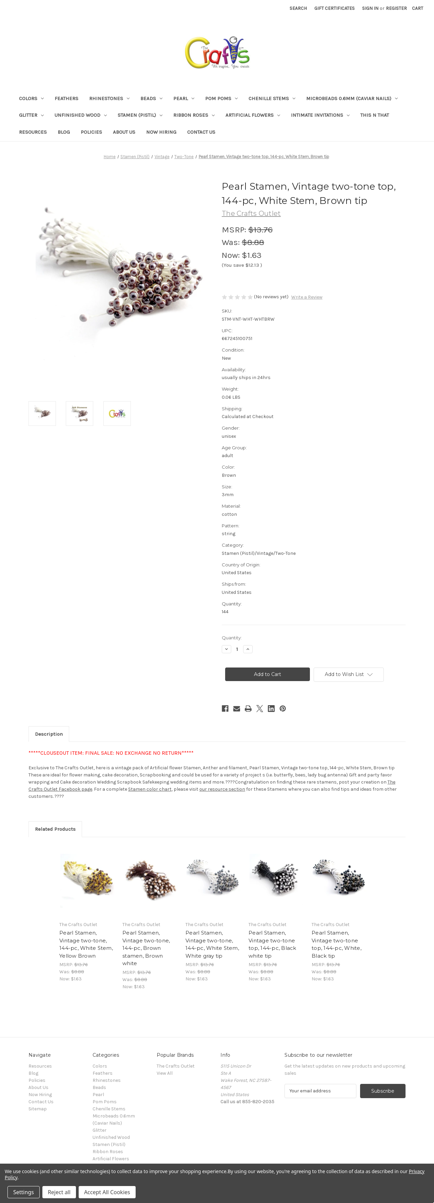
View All (165, 1073)
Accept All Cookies (107, 1192)
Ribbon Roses (194, 115)
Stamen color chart (150, 789)
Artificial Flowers (252, 115)
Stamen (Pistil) (140, 115)
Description (49, 734)
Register (396, 8)
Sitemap (37, 1109)
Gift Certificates (334, 8)
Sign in (370, 8)
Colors (31, 98)
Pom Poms (221, 98)
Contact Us (201, 132)
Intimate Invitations (320, 115)
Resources (33, 132)
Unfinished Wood (81, 115)
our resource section (222, 789)
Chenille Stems (272, 98)
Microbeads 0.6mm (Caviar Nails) (352, 98)
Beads (151, 98)
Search (298, 8)
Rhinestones (109, 98)
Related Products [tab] (55, 829)
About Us (124, 132)
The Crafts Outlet (176, 1066)
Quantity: (232, 637)
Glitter (31, 115)
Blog (64, 132)
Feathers (66, 98)
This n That (374, 115)
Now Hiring (161, 132)
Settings (23, 1192)
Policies (91, 132)
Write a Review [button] (306, 297)
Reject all (59, 1192)
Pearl (183, 98)
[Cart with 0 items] (417, 8)
